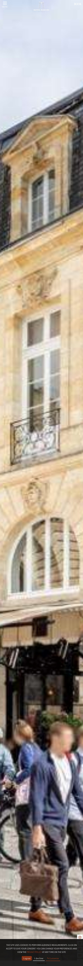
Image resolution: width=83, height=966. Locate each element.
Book (77, 4)
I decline (38, 958)
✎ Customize (53, 958)
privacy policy (34, 952)
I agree (27, 958)
